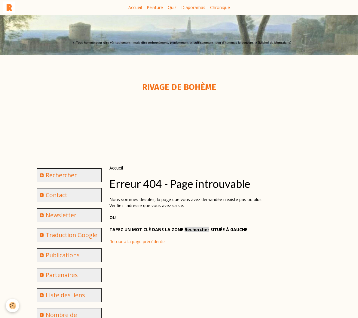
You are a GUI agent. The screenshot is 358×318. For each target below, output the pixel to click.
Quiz (172, 7)
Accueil (135, 7)
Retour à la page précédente (137, 241)
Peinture (155, 7)
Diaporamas (193, 7)
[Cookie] (13, 305)
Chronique (220, 7)
